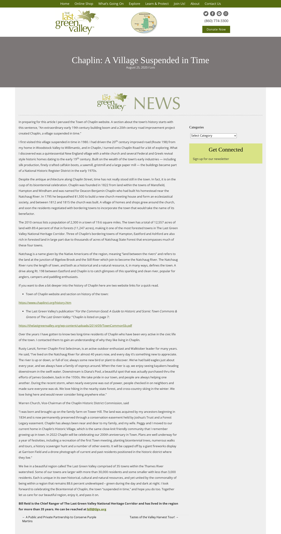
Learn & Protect (157, 3)
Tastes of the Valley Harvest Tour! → (154, 517)
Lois (152, 67)
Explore (134, 3)
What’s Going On (111, 3)
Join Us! (179, 3)
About (194, 3)
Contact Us (213, 3)
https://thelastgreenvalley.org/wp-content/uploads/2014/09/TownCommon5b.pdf (75, 325)
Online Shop (84, 3)
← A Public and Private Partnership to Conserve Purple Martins (59, 519)
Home (64, 3)
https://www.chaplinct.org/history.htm (45, 303)
